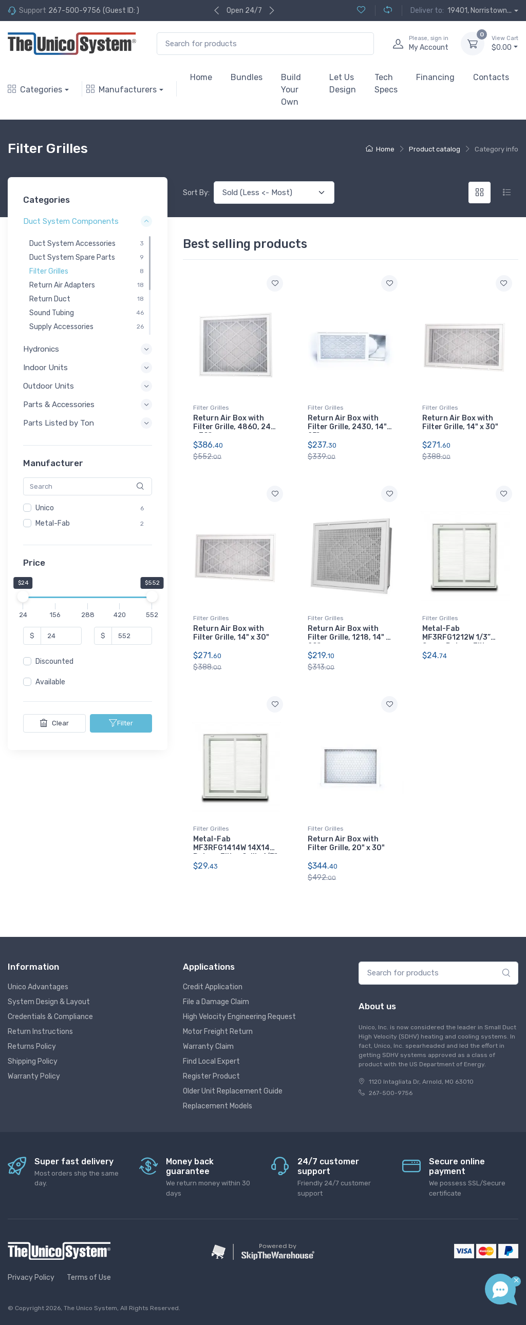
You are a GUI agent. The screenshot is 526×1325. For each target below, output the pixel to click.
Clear (54, 723)
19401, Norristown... (479, 10)
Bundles (246, 77)
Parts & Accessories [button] (59, 404)
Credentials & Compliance (50, 1016)
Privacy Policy (31, 1277)
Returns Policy (32, 1046)
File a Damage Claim (216, 1001)
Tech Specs (386, 83)
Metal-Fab (52, 523)
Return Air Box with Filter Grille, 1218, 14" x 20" (349, 637)
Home (201, 77)
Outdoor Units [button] (48, 386)
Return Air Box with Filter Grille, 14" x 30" (460, 422)
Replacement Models (217, 1106)
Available (50, 682)
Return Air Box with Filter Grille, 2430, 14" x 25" (350, 427)
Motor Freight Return (218, 1031)
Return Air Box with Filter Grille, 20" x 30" (346, 843)
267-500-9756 (74, 10)
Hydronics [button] (41, 349)
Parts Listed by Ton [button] (58, 423)
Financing (435, 77)
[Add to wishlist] (275, 283)
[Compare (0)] (383, 10)
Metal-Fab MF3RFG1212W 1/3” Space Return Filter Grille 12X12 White (457, 641)
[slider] (23, 596)
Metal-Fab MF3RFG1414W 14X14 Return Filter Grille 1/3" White (235, 852)
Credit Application (212, 987)
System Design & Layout (49, 1001)
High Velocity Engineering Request (239, 1016)
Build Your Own (291, 89)
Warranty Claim (208, 1046)
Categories (35, 89)
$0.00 (505, 43)
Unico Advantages (38, 987)
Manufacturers (121, 89)
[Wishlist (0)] (361, 10)
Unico (44, 508)
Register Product (211, 1076)
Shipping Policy (33, 1061)
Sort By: (196, 192)
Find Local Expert (211, 1061)
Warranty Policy (34, 1076)
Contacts (491, 77)
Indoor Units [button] (45, 367)
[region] (87, 285)
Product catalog (434, 149)
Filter (121, 723)
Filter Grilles (211, 407)
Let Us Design (342, 83)
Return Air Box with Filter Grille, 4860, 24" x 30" (233, 427)
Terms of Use (89, 1277)
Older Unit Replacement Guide (233, 1091)
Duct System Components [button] (71, 221)
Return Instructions (40, 1031)
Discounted (54, 661)
